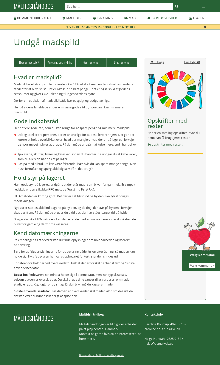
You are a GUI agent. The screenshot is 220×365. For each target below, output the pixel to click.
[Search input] (119, 6)
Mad (130, 18)
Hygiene (197, 18)
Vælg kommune (202, 255)
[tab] (29, 62)
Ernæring (103, 18)
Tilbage (157, 62)
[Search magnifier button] (176, 6)
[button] (203, 6)
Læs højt (192, 62)
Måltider (72, 18)
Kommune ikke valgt (32, 18)
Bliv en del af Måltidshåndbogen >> (101, 355)
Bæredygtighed (162, 18)
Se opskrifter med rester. (165, 144)
